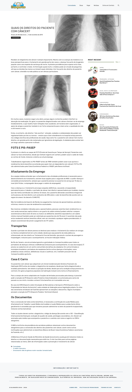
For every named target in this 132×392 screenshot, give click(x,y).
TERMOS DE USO (106, 387)
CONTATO (117, 387)
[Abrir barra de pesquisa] (118, 5)
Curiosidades (72, 5)
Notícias (96, 5)
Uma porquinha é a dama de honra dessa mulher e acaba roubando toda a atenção (109, 128)
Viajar (88, 5)
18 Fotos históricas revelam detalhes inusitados (109, 117)
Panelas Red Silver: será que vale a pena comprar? (109, 93)
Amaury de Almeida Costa (18, 35)
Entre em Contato (108, 5)
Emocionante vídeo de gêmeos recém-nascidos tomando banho (32, 350)
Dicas (81, 5)
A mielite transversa (19, 348)
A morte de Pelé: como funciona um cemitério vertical (110, 105)
